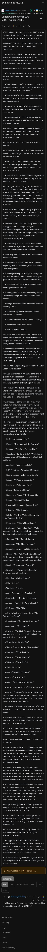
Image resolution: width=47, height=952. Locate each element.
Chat (5, 890)
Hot (5, 884)
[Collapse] (5, 897)
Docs (4, 937)
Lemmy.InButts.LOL (12, 2)
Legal (4, 927)
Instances (6, 932)
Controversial (22, 884)
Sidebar (7, 879)
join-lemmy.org (8, 947)
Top (11, 884)
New (33, 884)
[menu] (43, 3)
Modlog (5, 922)
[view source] (29, 26)
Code (4, 942)
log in (17, 870)
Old (39, 884)
